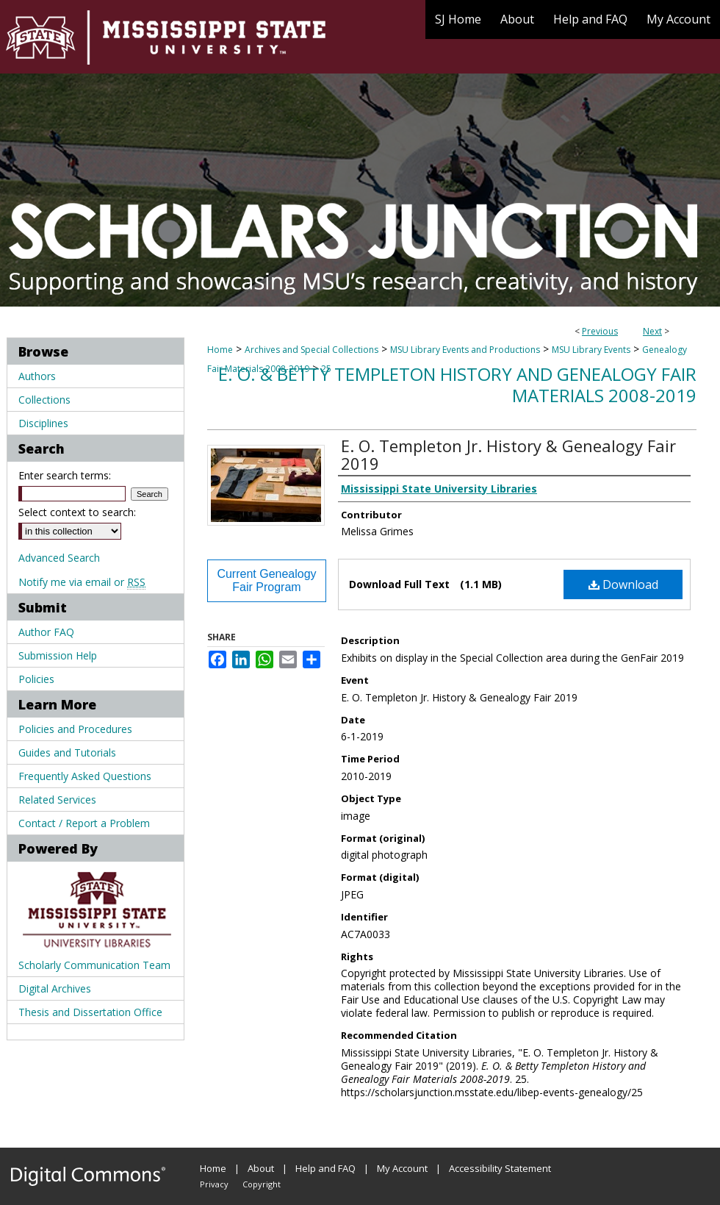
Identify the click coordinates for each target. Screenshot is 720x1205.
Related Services (57, 800)
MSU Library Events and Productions (465, 349)
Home (220, 349)
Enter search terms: (64, 475)
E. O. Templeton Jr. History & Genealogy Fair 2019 (508, 454)
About (261, 1168)
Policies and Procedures (75, 729)
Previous (600, 331)
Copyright (261, 1184)
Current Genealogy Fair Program (266, 580)
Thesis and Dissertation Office (90, 1012)
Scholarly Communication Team (94, 965)
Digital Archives (54, 988)
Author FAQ (46, 632)
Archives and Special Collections (311, 349)
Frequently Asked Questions (84, 776)
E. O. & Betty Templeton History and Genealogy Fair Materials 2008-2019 (457, 384)
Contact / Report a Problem (84, 823)
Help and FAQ (325, 1168)
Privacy (214, 1184)
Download (623, 584)
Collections (44, 400)
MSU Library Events (591, 349)
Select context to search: (77, 512)
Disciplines (43, 423)
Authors (37, 376)
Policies (36, 679)
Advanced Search (59, 558)
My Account (402, 1168)
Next (652, 331)
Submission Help (57, 655)
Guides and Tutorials (67, 752)
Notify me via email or (81, 582)
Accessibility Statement (500, 1168)
